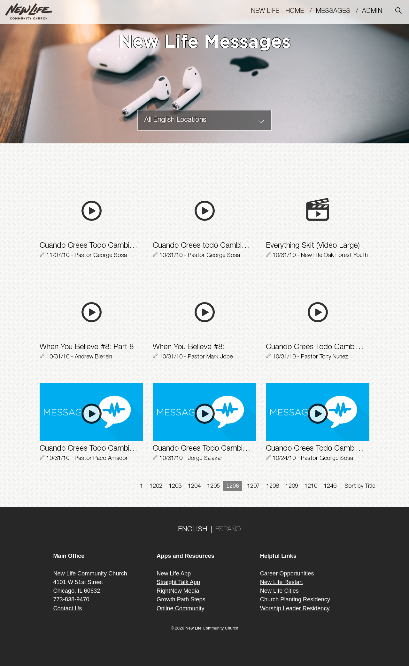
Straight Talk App (178, 582)
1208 (272, 486)
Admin (375, 11)
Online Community (180, 608)
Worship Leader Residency (295, 608)
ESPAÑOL (229, 529)
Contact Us (67, 608)
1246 (330, 486)
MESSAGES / (339, 11)
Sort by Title (359, 486)
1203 (175, 486)
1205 (213, 486)
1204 (194, 486)
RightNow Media (178, 591)
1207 (253, 486)
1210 (311, 486)
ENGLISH (192, 529)
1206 (232, 486)
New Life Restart (281, 582)
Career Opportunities (287, 573)
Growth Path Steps (181, 599)
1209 (291, 486)
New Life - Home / (283, 11)
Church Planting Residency (295, 599)
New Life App (174, 573)
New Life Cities (279, 591)
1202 (156, 486)
